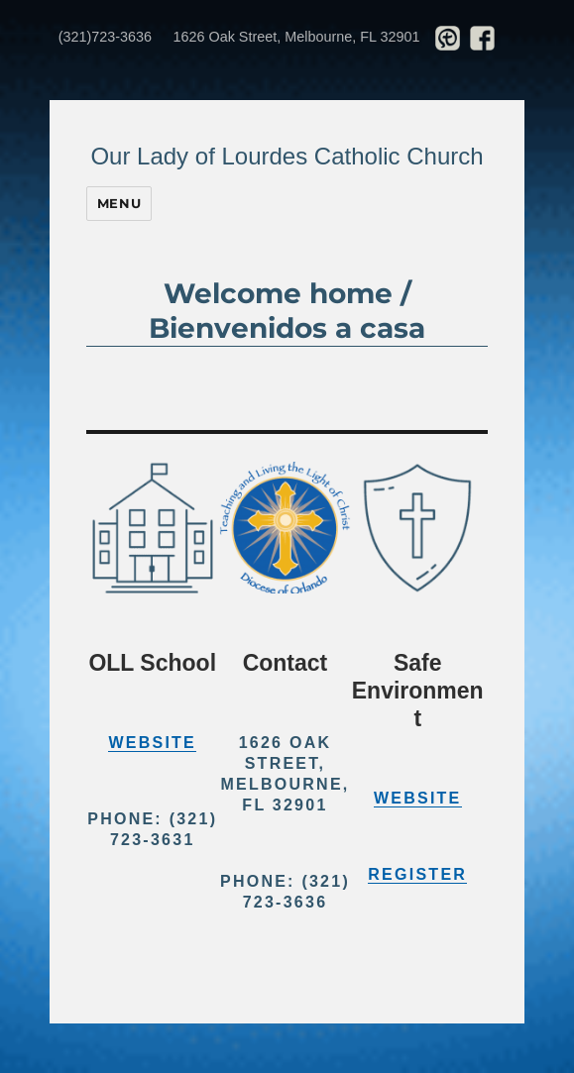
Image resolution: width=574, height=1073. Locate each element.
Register (417, 874)
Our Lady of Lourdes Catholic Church (286, 156)
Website (152, 742)
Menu (119, 203)
